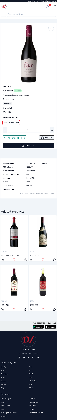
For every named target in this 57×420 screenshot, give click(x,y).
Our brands (32, 406)
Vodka (3, 377)
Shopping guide (6, 399)
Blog (2, 402)
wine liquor (24, 95)
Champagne (5, 374)
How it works (5, 406)
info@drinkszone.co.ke (48, 1)
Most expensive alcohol (8, 413)
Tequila (3, 384)
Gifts (30, 384)
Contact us (4, 416)
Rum (30, 377)
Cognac (3, 388)
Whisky (3, 367)
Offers (31, 388)
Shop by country (34, 402)
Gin (30, 370)
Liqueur (3, 381)
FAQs (3, 409)
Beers (30, 367)
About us (32, 399)
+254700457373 (33, 1)
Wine (2, 370)
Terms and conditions (36, 413)
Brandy (31, 374)
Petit (11, 108)
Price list (31, 409)
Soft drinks (32, 381)
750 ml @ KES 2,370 (11, 122)
